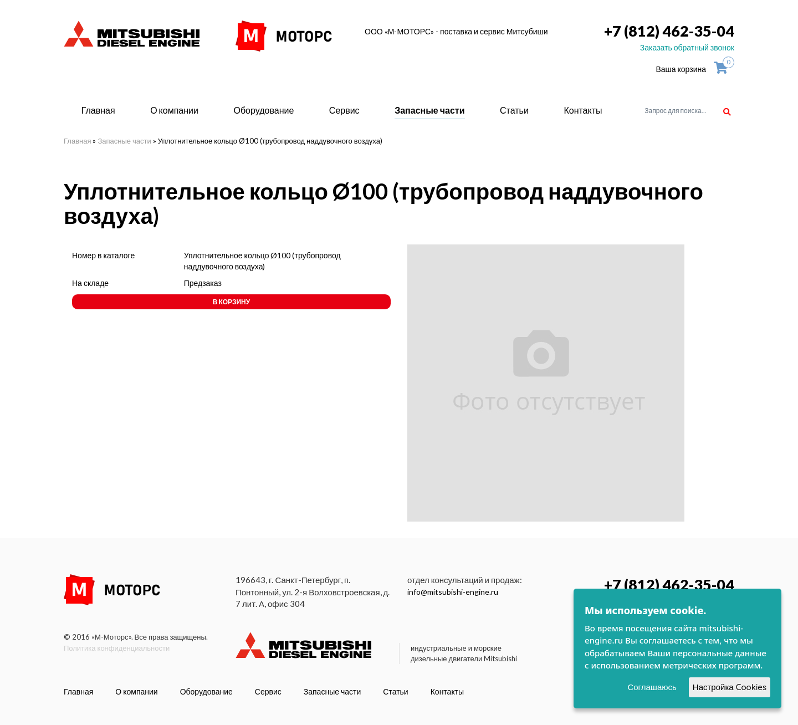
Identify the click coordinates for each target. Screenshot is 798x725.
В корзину (231, 302)
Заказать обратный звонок (687, 47)
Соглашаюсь (651, 687)
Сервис (344, 110)
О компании (174, 110)
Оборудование (263, 110)
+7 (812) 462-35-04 (669, 31)
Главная (98, 110)
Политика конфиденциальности (117, 648)
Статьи (514, 110)
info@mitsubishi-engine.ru (452, 591)
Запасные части (429, 110)
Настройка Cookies (729, 687)
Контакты (583, 110)
